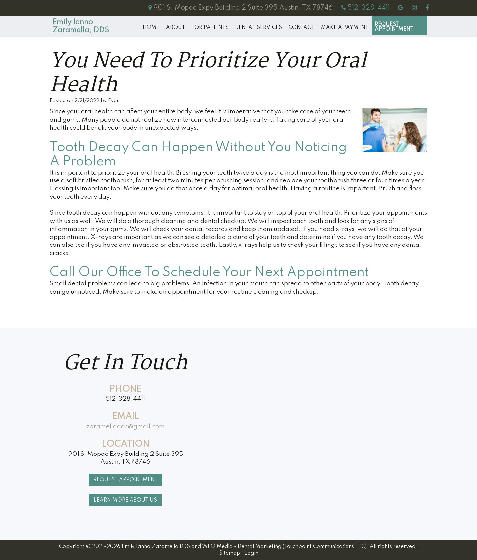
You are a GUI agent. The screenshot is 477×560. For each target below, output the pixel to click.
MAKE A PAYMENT (344, 27)
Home (151, 27)
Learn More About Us (125, 500)
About (175, 27)
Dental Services (258, 27)
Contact (301, 27)
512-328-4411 (125, 399)
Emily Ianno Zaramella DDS (156, 546)
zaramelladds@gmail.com (125, 426)
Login (251, 553)
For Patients (210, 27)
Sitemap (229, 553)
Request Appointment (394, 27)
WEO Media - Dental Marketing (241, 546)
